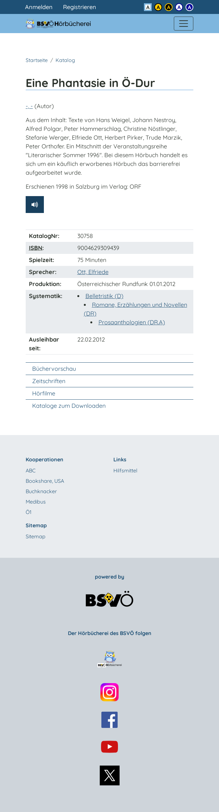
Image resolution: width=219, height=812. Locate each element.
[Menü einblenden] (183, 24)
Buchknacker (41, 491)
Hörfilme (43, 393)
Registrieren (79, 7)
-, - (29, 106)
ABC (30, 470)
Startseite (37, 60)
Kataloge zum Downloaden (69, 405)
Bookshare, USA (45, 481)
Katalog (65, 60)
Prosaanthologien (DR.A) (131, 322)
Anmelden (39, 7)
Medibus (36, 501)
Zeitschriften (48, 381)
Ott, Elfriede (93, 272)
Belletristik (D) (104, 296)
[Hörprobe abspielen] (35, 204)
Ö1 (29, 512)
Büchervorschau (54, 368)
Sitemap (35, 536)
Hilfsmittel (125, 470)
